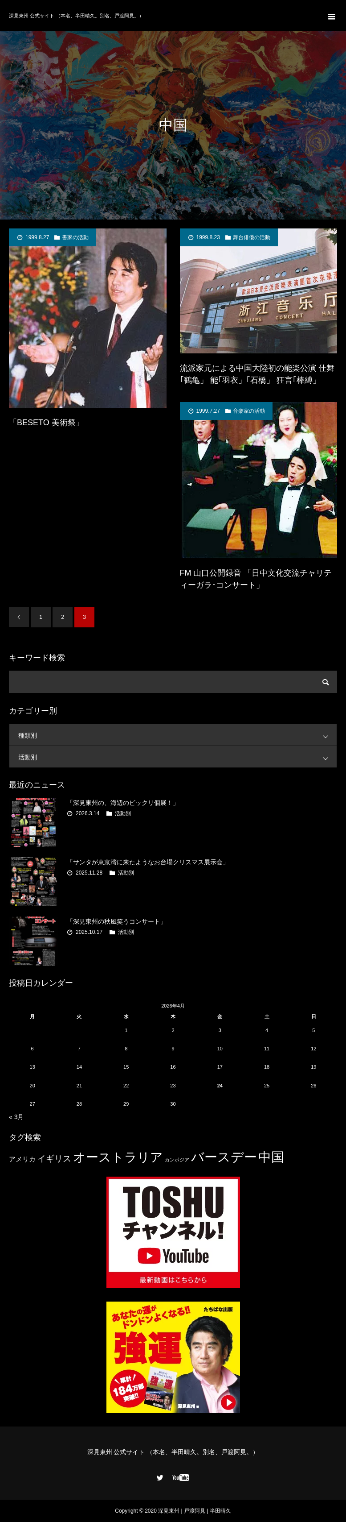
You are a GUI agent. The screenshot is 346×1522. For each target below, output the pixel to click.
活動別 (177, 757)
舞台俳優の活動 (251, 237)
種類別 (177, 735)
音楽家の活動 (249, 411)
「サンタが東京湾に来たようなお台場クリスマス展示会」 (148, 862)
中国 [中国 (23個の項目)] (271, 1157)
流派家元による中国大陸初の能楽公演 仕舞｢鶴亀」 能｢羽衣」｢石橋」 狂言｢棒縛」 (257, 374)
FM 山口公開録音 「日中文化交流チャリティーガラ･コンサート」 (256, 578)
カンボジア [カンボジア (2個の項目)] (177, 1159)
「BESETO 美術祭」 (46, 422)
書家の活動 (75, 237)
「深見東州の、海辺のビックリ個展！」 (123, 802)
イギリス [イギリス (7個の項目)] (54, 1158)
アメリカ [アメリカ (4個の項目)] (22, 1159)
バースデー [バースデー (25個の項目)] (224, 1156)
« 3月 (16, 1116)
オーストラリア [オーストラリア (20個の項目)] (118, 1157)
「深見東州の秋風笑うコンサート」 (117, 921)
